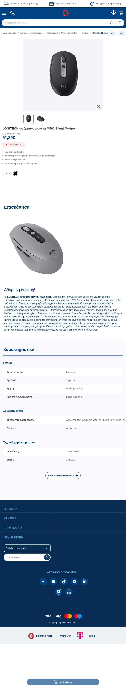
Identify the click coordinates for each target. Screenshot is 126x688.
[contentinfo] (63, 614)
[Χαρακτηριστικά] (63, 419)
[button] (111, 22)
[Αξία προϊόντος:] (63, 138)
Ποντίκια (84, 33)
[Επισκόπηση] (63, 270)
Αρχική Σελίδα (10, 33)
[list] (43, 33)
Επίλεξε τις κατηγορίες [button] (16, 548)
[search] (63, 22)
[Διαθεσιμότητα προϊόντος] (63, 146)
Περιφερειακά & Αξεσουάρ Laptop (61, 33)
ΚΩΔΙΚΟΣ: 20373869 (11, 134)
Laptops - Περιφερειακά (31, 33)
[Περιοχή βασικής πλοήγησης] (63, 13)
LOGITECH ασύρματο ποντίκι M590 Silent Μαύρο (38, 128)
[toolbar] (63, 119)
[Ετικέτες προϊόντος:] (63, 43)
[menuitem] (4, 13)
